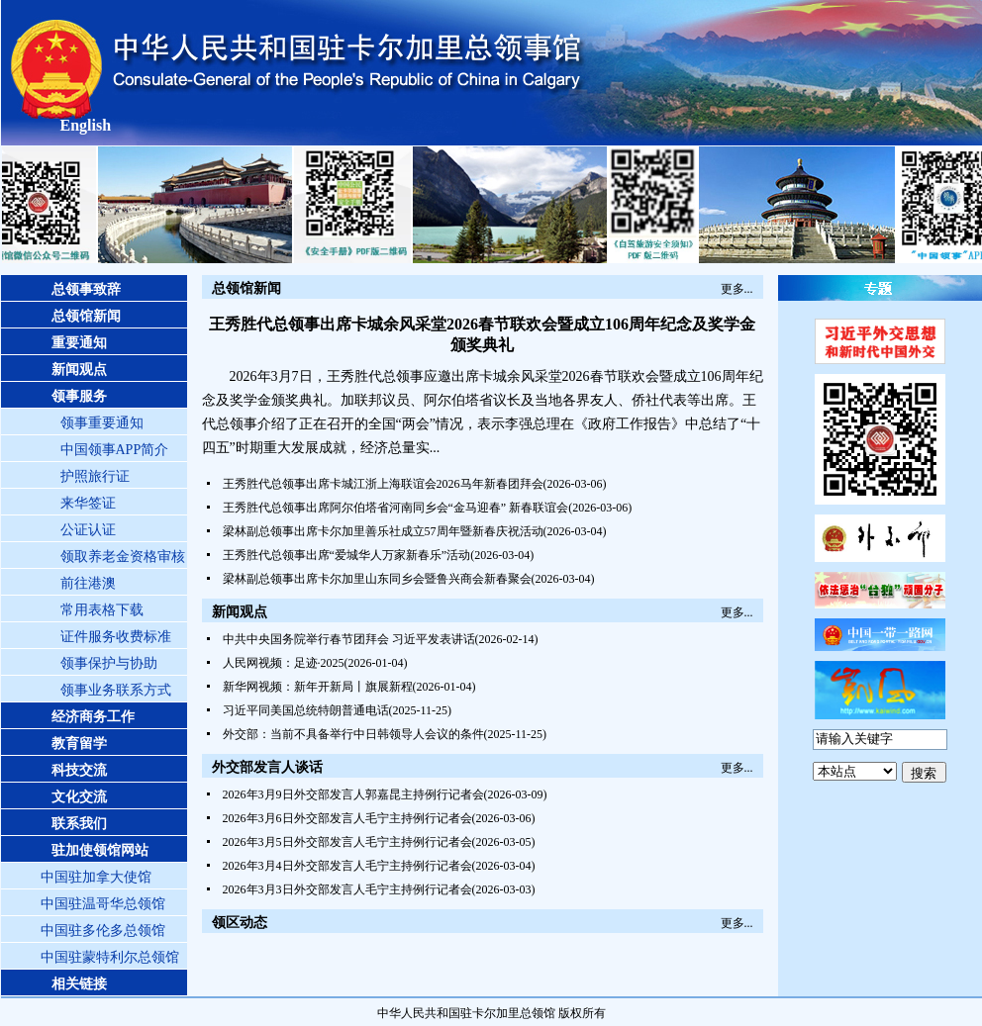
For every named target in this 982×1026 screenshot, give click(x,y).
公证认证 (88, 529)
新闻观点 (79, 369)
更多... (737, 289)
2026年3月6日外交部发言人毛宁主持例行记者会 (347, 818)
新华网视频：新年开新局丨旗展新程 (318, 687)
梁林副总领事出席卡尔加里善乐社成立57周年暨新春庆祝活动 (383, 531)
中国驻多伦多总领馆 (103, 930)
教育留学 (79, 743)
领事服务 (79, 396)
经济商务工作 (93, 716)
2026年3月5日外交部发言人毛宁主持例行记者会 (347, 842)
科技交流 (79, 770)
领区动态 (239, 922)
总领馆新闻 (86, 316)
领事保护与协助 (108, 663)
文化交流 (79, 797)
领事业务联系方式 (115, 690)
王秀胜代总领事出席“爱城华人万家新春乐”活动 (347, 555)
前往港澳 (88, 583)
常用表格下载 (102, 610)
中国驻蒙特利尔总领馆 (110, 957)
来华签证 (88, 503)
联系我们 (79, 823)
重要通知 (79, 342)
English (86, 125)
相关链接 (79, 984)
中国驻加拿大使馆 (96, 877)
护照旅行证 (95, 476)
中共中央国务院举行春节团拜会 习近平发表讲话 (349, 639)
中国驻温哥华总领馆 (103, 903)
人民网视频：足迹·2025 (283, 663)
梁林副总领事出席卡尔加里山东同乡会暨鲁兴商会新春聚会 (377, 579)
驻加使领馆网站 (99, 850)
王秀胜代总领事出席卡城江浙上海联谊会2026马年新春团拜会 (383, 484)
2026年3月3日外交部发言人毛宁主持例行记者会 (347, 889)
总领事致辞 (86, 289)
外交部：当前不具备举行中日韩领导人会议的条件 (353, 734)
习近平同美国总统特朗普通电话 (306, 710)
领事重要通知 (102, 423)
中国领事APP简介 (114, 449)
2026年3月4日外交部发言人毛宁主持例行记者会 (347, 866)
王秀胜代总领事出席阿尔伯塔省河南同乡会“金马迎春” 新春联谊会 (396, 507)
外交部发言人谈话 (267, 767)
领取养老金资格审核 (122, 556)
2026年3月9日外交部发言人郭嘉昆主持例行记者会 (353, 794)
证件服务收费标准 (115, 636)
